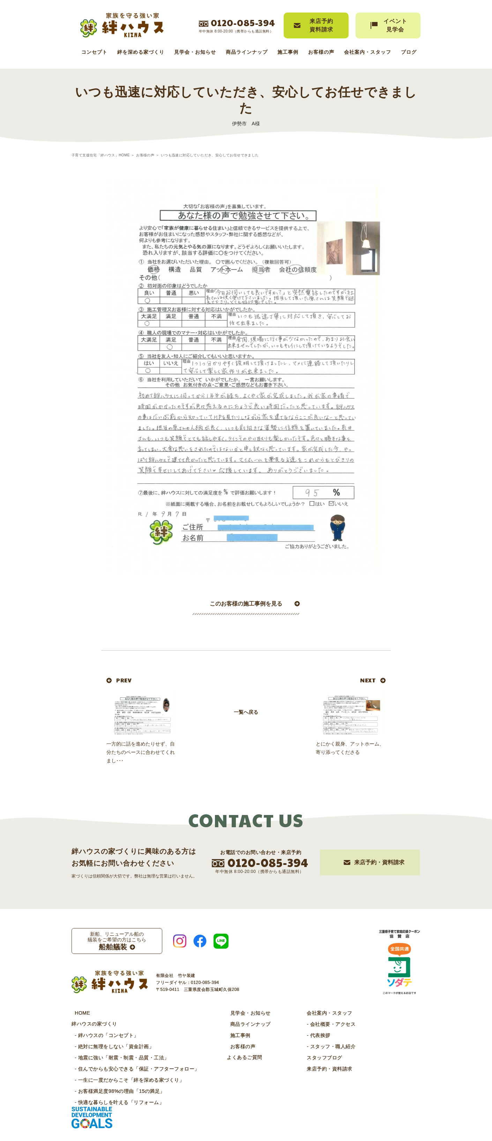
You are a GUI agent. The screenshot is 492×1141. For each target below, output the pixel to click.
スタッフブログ (308, 1057)
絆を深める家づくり (140, 52)
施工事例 (287, 52)
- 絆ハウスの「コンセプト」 (104, 1035)
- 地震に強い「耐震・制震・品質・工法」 (119, 1057)
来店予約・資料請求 (313, 1068)
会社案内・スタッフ (367, 52)
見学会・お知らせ (195, 52)
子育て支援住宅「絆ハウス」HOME (101, 155)
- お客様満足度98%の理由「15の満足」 (117, 1091)
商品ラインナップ (247, 52)
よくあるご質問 (238, 1057)
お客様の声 (321, 52)
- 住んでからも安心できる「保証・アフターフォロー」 (134, 1068)
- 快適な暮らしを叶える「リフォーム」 (116, 1102)
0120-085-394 (243, 22)
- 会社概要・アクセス (315, 1024)
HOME (79, 1012)
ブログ (409, 52)
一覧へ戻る (246, 734)
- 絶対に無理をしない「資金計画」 (111, 1046)
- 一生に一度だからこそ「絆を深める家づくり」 (126, 1079)
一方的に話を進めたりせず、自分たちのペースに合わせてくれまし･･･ (140, 752)
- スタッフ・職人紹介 (315, 1046)
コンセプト (94, 52)
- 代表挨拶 (302, 1035)
